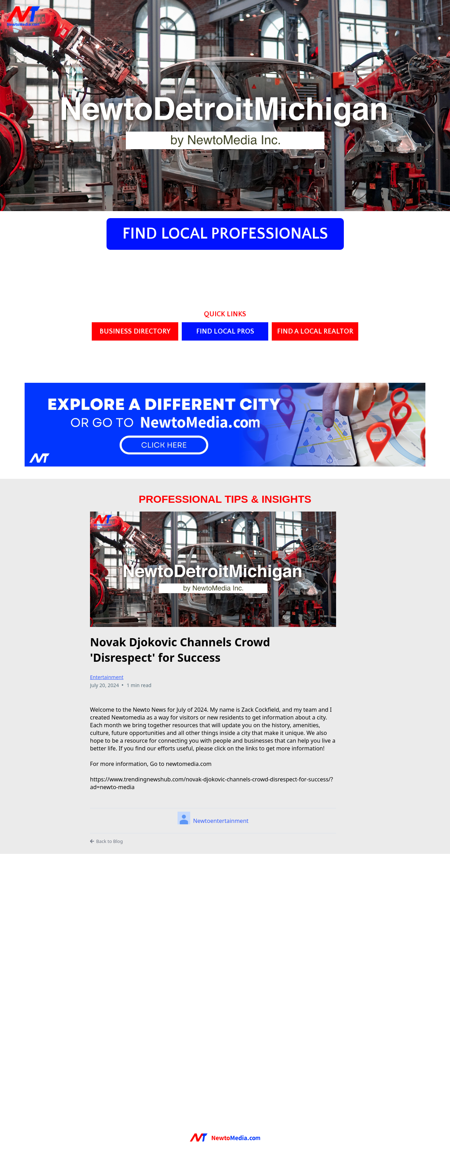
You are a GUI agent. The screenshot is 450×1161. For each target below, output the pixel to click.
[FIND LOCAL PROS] (225, 331)
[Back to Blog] (213, 841)
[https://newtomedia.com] (225, 1137)
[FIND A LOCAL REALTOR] (315, 331)
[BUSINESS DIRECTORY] (135, 331)
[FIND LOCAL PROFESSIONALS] (225, 234)
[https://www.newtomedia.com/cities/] (225, 424)
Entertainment (106, 677)
